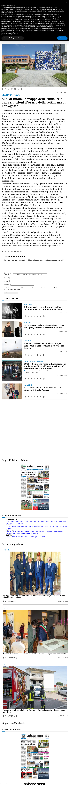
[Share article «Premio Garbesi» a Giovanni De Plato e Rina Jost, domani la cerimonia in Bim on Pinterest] (35, 334)
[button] (66, 2)
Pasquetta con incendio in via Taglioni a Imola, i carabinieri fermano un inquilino (34, 711)
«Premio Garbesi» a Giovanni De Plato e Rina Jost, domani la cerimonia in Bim (44, 326)
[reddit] (18, 88)
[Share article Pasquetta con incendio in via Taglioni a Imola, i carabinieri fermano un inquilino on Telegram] (17, 716)
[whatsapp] (15, 88)
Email (6, 281)
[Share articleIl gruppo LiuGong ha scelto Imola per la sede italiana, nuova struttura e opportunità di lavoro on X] (6, 601)
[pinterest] (11, 88)
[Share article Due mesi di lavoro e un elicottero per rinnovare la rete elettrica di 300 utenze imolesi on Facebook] (25, 355)
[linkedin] (8, 88)
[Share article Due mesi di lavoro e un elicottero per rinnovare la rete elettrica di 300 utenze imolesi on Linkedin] (32, 355)
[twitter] (5, 88)
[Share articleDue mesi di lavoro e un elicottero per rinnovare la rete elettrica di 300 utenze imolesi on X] (28, 355)
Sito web (7, 284)
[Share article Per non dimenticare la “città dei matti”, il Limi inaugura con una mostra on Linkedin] (8, 658)
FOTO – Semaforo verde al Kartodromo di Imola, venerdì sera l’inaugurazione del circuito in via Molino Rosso (45, 366)
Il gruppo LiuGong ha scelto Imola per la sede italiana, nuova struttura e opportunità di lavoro (34, 597)
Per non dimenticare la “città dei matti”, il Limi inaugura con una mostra (35, 654)
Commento (8, 273)
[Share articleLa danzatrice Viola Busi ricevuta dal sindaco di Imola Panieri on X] (28, 397)
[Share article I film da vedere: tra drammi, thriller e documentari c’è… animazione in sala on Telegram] (44, 316)
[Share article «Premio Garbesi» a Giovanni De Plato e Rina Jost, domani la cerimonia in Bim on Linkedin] (32, 334)
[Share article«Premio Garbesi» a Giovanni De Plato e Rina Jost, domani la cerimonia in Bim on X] (28, 334)
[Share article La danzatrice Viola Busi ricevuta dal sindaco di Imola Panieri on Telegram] (44, 397)
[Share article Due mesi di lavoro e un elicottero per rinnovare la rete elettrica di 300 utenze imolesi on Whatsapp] (38, 355)
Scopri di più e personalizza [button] (12, 38)
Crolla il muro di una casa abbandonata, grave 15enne (25, 537)
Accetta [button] (62, 38)
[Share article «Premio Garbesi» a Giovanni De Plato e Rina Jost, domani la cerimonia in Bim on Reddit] (41, 334)
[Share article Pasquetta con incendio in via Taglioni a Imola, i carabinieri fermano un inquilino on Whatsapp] (12, 716)
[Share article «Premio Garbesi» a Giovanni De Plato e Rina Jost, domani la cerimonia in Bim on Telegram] (44, 334)
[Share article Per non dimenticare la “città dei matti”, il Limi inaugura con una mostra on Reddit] (14, 658)
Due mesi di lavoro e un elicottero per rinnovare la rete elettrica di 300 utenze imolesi (44, 345)
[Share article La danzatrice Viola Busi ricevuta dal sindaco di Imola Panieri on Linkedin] (32, 397)
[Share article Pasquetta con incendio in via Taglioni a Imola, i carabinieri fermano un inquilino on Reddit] (14, 716)
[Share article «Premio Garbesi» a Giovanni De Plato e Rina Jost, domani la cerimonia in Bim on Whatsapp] (38, 334)
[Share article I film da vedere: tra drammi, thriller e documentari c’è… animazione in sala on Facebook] (25, 316)
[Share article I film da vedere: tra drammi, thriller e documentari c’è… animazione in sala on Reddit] (41, 316)
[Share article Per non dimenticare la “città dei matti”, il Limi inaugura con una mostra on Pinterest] (10, 658)
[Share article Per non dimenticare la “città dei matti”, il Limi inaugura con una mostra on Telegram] (17, 658)
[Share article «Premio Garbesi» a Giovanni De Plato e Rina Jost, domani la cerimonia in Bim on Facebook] (25, 334)
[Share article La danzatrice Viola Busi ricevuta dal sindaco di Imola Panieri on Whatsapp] (38, 397)
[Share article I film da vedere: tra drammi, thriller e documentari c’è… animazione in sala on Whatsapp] (38, 316)
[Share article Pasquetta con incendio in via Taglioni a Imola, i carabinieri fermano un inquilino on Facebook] (4, 716)
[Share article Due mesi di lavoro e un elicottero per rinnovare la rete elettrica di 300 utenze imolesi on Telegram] (44, 355)
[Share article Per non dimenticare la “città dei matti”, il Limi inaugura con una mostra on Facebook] (4, 658)
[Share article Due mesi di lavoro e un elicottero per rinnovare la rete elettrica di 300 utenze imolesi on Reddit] (41, 355)
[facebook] (2, 88)
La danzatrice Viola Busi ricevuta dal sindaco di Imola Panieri (42, 388)
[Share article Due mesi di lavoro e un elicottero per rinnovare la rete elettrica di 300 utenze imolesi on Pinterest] (35, 355)
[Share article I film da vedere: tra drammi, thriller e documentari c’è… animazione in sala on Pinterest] (35, 316)
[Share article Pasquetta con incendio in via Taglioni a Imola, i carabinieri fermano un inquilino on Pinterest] (10, 716)
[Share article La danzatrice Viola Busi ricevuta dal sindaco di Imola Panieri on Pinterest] (35, 397)
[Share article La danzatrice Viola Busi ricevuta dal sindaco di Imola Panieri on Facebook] (25, 397)
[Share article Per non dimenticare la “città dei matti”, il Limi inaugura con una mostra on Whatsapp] (12, 658)
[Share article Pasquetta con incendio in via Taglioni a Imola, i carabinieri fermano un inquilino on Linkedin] (8, 716)
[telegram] (21, 88)
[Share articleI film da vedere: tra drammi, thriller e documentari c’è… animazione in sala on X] (28, 316)
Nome (6, 278)
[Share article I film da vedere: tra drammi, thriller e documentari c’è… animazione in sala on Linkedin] (32, 316)
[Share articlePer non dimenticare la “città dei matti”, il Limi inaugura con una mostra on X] (6, 658)
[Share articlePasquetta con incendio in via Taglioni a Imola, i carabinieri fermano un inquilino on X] (6, 716)
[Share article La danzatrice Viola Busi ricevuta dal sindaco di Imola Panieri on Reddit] (41, 397)
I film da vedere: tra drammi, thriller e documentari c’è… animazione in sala (43, 308)
